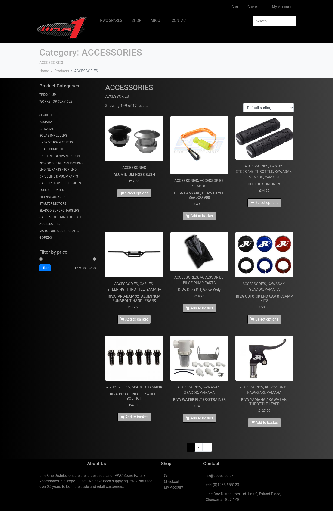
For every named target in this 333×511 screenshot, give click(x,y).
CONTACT (180, 20)
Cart (234, 7)
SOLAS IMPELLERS (53, 135)
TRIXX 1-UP (47, 95)
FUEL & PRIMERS (51, 190)
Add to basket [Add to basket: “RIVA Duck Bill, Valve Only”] (202, 308)
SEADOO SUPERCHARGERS (59, 210)
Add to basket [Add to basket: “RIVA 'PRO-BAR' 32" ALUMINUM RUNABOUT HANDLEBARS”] (136, 319)
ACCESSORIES (49, 224)
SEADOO (45, 115)
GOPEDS (45, 237)
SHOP (136, 20)
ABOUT (156, 20)
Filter (45, 268)
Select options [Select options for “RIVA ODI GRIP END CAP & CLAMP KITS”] (266, 319)
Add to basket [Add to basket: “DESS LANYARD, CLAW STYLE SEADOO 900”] (202, 216)
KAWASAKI (47, 129)
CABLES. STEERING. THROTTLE (62, 217)
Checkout (255, 7)
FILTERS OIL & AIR (52, 197)
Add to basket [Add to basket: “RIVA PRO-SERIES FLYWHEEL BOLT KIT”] (136, 417)
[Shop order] (268, 107)
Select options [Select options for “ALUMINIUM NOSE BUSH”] (136, 193)
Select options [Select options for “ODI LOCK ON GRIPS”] (266, 202)
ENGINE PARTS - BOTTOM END (61, 163)
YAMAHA (45, 122)
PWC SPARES (111, 20)
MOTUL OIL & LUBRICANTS (59, 231)
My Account (281, 7)
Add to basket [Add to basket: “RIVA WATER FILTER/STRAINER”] (202, 418)
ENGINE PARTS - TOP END (58, 169)
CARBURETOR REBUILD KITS (60, 183)
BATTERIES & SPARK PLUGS (59, 156)
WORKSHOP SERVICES (55, 101)
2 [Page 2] (198, 447)
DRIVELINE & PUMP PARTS (58, 176)
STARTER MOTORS (52, 203)
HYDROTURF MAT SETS (56, 142)
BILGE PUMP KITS (52, 149)
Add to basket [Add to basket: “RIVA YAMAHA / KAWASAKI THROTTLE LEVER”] (267, 422)
